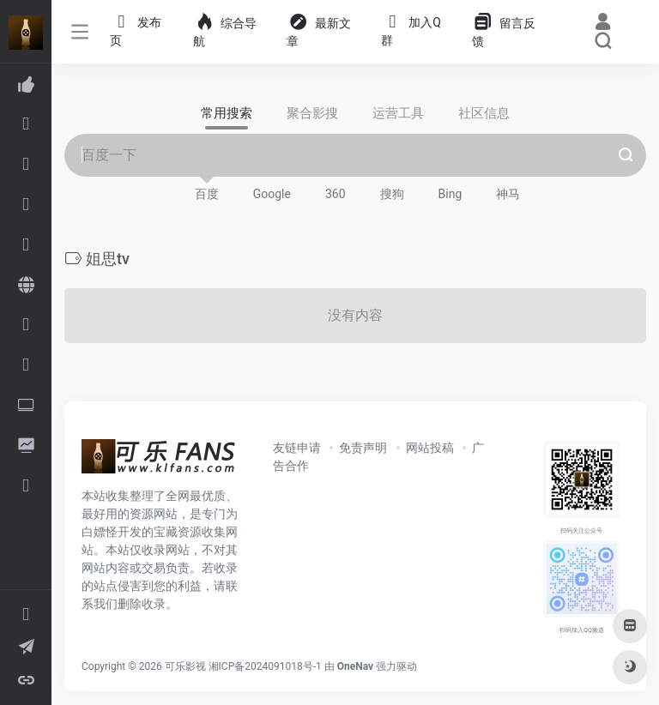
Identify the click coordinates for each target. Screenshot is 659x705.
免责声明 (363, 448)
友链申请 (297, 448)
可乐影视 (185, 666)
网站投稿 (430, 448)
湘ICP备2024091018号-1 (265, 666)
